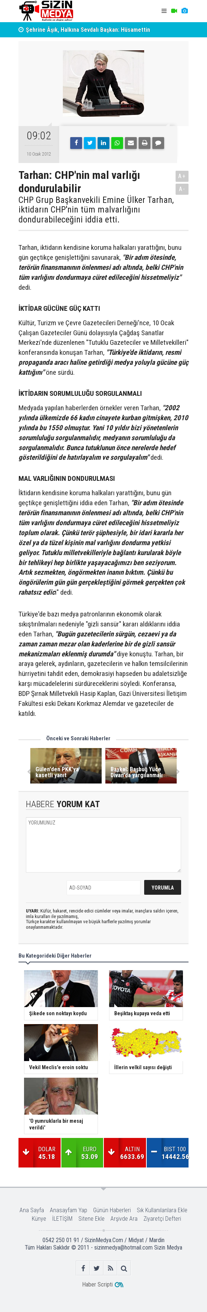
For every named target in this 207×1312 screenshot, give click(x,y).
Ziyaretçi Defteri (162, 1218)
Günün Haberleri (112, 1210)
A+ (182, 176)
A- (182, 189)
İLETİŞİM (62, 1218)
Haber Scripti (97, 1284)
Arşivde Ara (124, 1218)
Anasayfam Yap (68, 1210)
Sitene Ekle (91, 1218)
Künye (39, 1218)
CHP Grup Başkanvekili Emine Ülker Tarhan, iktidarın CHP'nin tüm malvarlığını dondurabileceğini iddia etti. (96, 209)
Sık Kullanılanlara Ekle (162, 1210)
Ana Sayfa (32, 1210)
